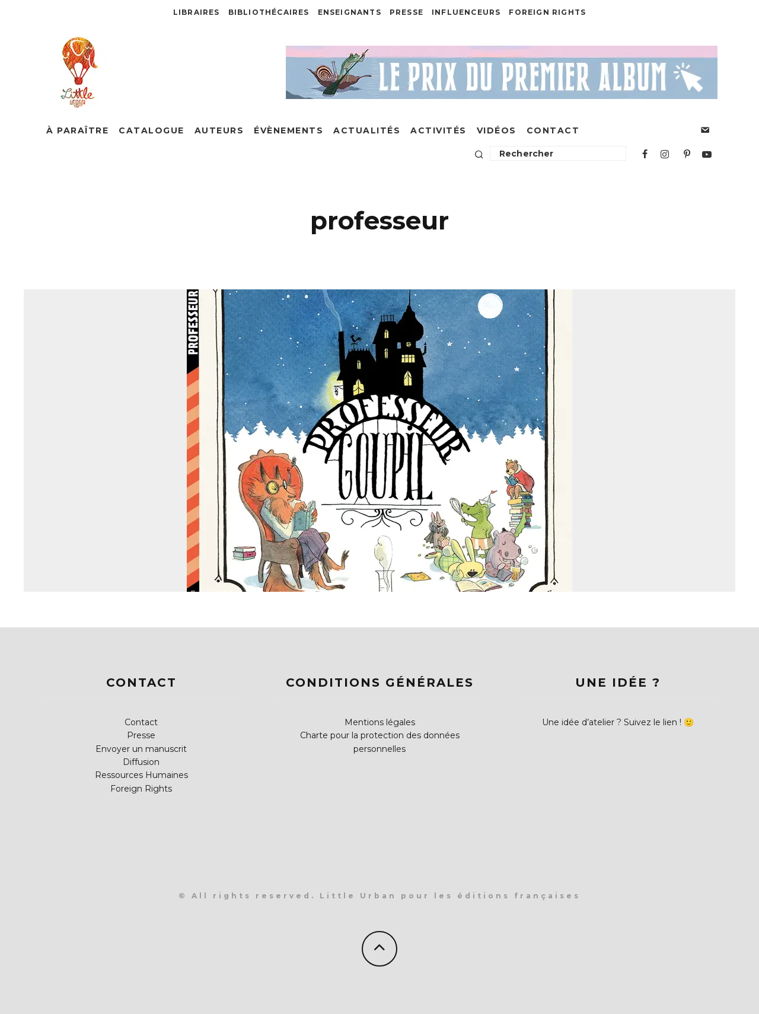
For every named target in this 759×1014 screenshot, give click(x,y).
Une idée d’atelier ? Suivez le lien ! (611, 722)
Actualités (366, 130)
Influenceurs (466, 12)
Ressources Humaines (141, 775)
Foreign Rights (547, 12)
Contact (553, 130)
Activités (438, 130)
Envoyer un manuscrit (141, 749)
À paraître (77, 130)
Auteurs (219, 130)
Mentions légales (380, 722)
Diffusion (141, 762)
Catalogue (151, 130)
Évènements (288, 130)
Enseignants (349, 12)
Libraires (196, 12)
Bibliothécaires (269, 12)
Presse (406, 12)
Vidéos (496, 130)
